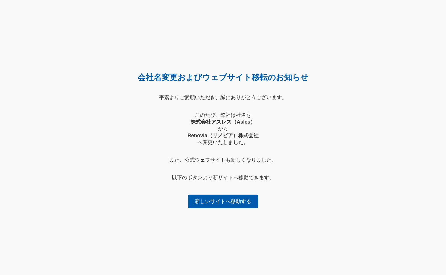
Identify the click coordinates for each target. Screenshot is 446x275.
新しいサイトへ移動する (223, 201)
